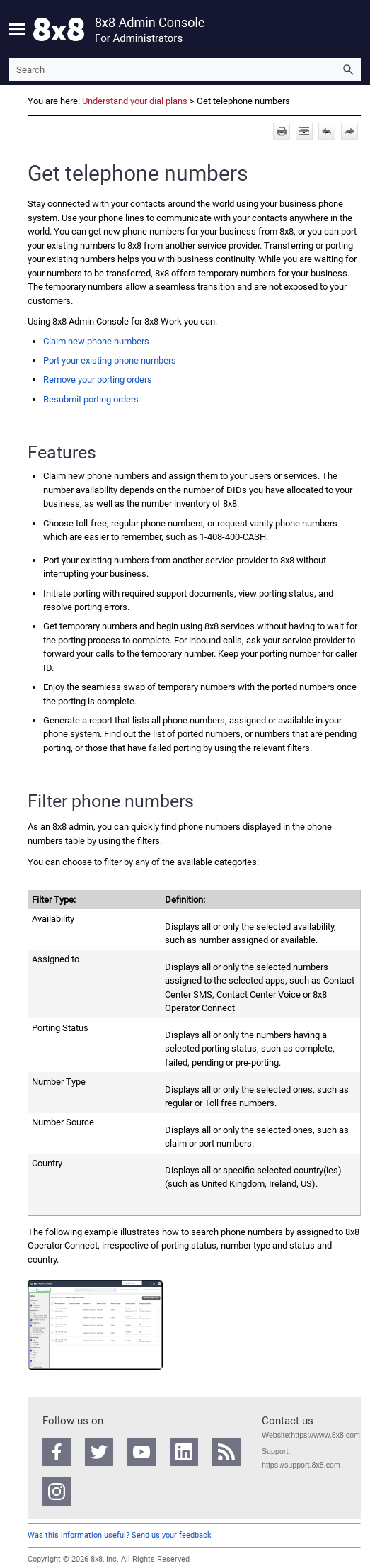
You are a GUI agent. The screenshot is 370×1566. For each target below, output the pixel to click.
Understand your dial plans (134, 101)
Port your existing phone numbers (109, 360)
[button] (348, 69)
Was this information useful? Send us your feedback (120, 1535)
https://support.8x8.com (301, 1464)
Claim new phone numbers (96, 341)
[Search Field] (185, 69)
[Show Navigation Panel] (17, 29)
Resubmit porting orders (91, 399)
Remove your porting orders (97, 379)
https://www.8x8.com (325, 1435)
